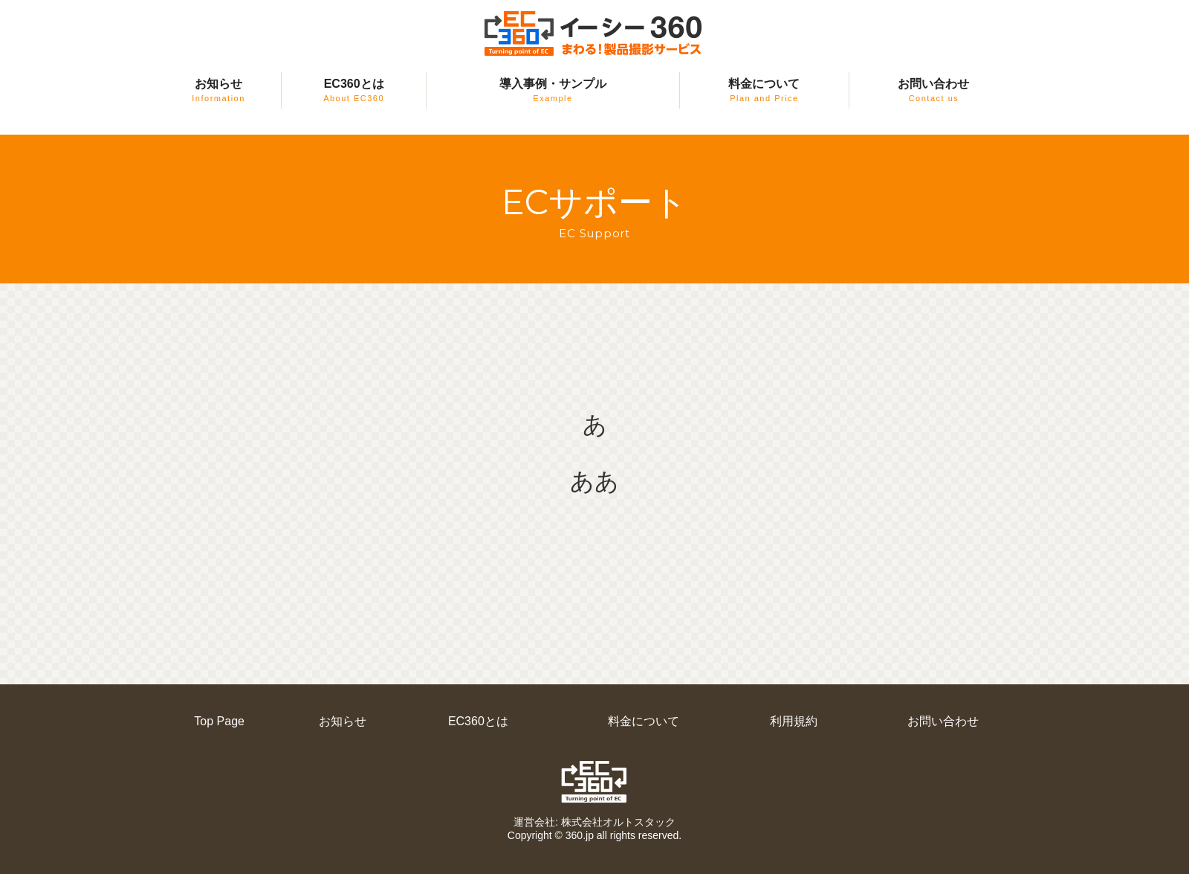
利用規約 (793, 721)
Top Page (219, 721)
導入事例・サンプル (552, 90)
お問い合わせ (933, 90)
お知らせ (218, 90)
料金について (764, 90)
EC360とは (353, 90)
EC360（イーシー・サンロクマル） (594, 34)
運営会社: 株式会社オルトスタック (594, 822)
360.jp (580, 835)
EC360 (594, 781)
